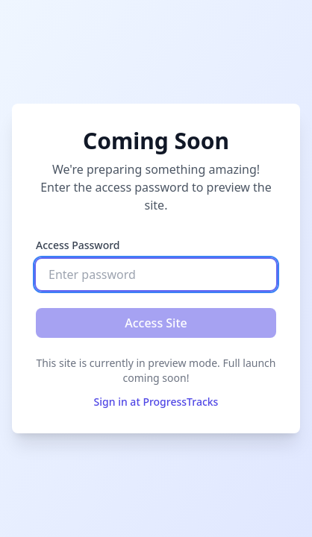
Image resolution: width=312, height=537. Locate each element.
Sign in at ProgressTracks (156, 402)
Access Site (156, 323)
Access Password (78, 245)
